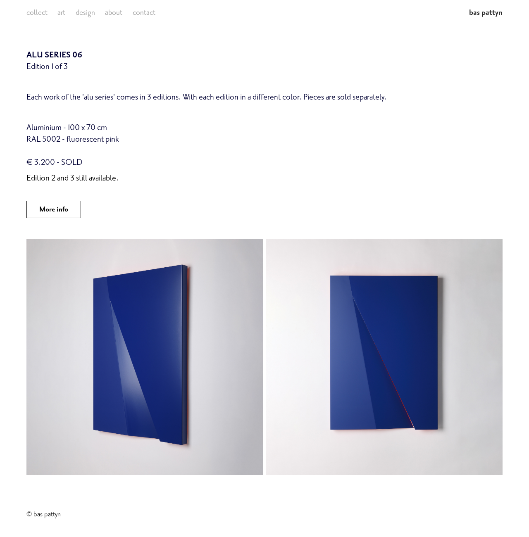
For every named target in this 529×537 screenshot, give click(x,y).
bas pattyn (486, 12)
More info (53, 209)
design (85, 12)
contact (144, 12)
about (113, 12)
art (61, 12)
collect (37, 12)
